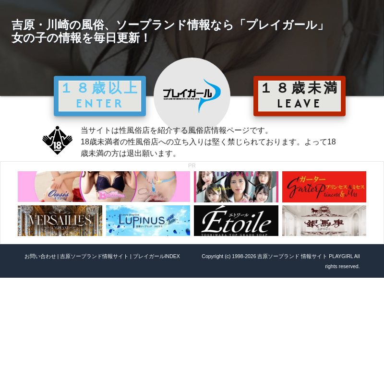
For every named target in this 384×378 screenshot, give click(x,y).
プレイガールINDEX (156, 256)
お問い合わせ (40, 256)
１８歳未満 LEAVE (299, 95)
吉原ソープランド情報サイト (94, 256)
